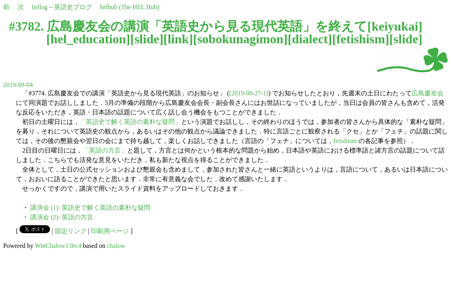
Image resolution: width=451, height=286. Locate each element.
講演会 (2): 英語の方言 (61, 217)
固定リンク (71, 231)
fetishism (360, 39)
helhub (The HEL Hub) (129, 7)
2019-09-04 (18, 84)
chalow (116, 245)
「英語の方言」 (105, 150)
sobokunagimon (240, 39)
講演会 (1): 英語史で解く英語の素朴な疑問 (90, 207)
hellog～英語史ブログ (62, 7)
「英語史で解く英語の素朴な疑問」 (130, 121)
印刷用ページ (110, 231)
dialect (310, 39)
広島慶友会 (427, 93)
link (178, 39)
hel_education (88, 39)
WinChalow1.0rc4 (58, 245)
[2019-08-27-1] (248, 93)
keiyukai (395, 26)
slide (147, 39)
